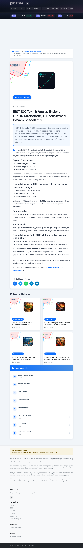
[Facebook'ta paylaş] (15, 283)
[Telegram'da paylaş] (31, 283)
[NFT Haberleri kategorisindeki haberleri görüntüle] (41, 425)
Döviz (21, 8)
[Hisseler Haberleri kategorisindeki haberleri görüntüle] (41, 384)
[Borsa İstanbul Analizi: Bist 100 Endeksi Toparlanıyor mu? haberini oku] (25, 348)
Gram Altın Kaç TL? (15, 519)
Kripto (37, 8)
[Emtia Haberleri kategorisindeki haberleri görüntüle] (41, 408)
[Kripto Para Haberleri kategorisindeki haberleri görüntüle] (41, 376)
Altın (29, 8)
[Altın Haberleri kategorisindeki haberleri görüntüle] (41, 392)
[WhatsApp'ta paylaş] (26, 283)
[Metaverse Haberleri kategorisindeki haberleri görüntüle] (41, 433)
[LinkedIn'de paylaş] (37, 283)
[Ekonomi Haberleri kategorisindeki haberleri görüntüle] (41, 416)
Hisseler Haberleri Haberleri (33, 51)
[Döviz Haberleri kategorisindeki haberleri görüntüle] (41, 400)
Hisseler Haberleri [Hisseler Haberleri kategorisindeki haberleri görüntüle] (22, 97)
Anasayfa (16, 51)
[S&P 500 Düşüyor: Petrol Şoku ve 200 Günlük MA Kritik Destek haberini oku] (58, 314)
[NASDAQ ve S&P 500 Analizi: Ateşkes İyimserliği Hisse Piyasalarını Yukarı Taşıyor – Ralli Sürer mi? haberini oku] (25, 314)
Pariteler (46, 8)
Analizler (64, 8)
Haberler (12, 510)
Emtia (55, 8)
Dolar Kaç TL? (14, 513)
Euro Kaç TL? (14, 516)
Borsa (13, 8)
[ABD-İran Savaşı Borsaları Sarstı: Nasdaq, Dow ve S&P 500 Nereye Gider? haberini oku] (58, 348)
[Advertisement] (41, 34)
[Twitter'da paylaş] (20, 283)
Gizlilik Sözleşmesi (15, 527)
